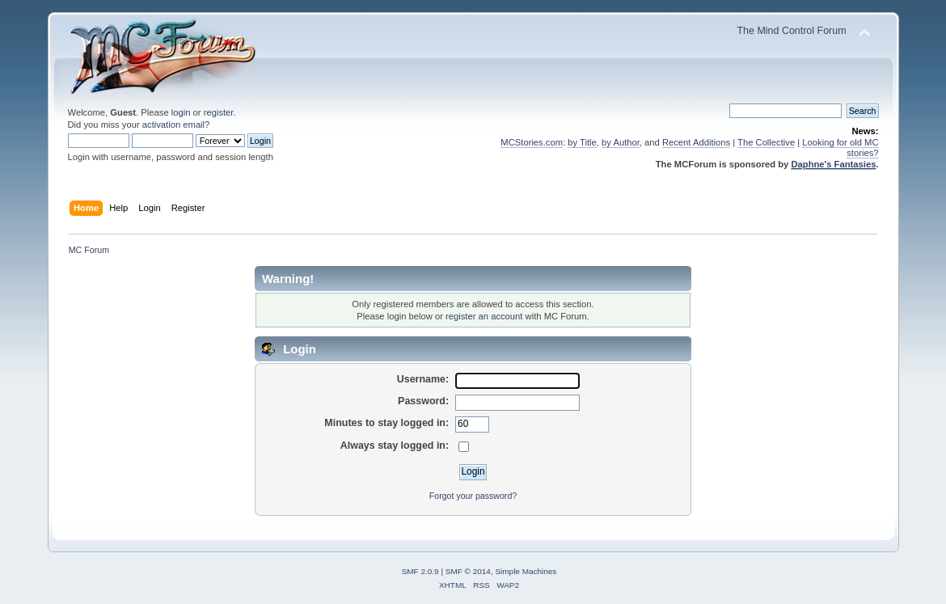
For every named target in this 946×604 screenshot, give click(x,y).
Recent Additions (696, 142)
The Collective (766, 142)
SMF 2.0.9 (420, 571)
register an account (484, 316)
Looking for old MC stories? (840, 147)
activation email (173, 124)
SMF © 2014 (468, 571)
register (219, 112)
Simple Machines (525, 571)
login (181, 112)
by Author (621, 142)
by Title (582, 142)
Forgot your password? (473, 496)
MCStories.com (531, 142)
